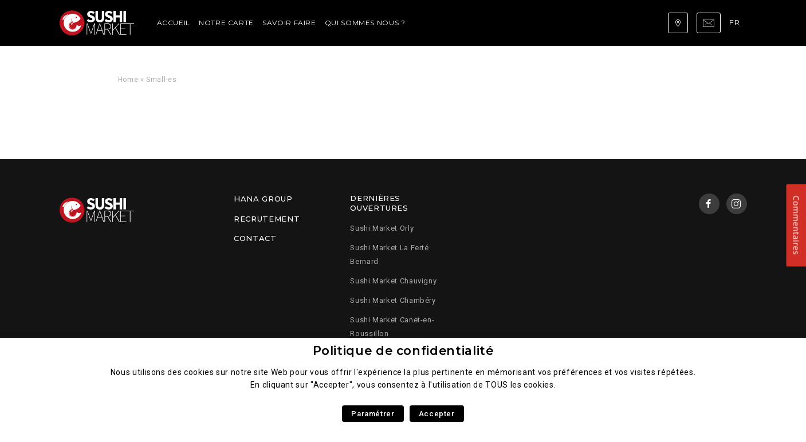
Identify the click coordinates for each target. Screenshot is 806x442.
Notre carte (226, 22)
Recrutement (267, 218)
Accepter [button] (437, 413)
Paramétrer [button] (372, 413)
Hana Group (263, 198)
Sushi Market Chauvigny (393, 281)
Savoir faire (289, 22)
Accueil (173, 22)
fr (734, 22)
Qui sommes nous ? (365, 22)
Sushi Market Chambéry (392, 300)
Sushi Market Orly (382, 228)
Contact (255, 238)
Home (128, 80)
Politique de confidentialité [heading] (403, 351)
